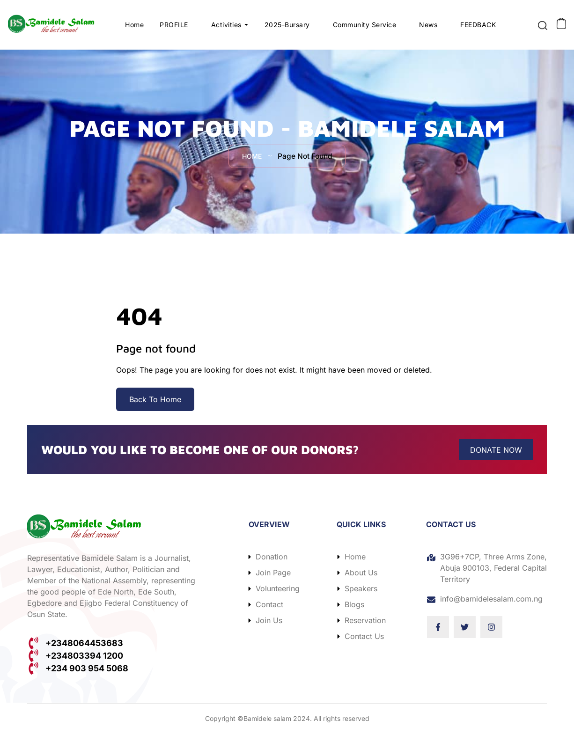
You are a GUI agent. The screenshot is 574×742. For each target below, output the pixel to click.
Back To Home (155, 406)
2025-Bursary (287, 28)
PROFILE (174, 28)
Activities (226, 28)
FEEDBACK (478, 28)
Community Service (365, 28)
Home (134, 28)
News (428, 28)
